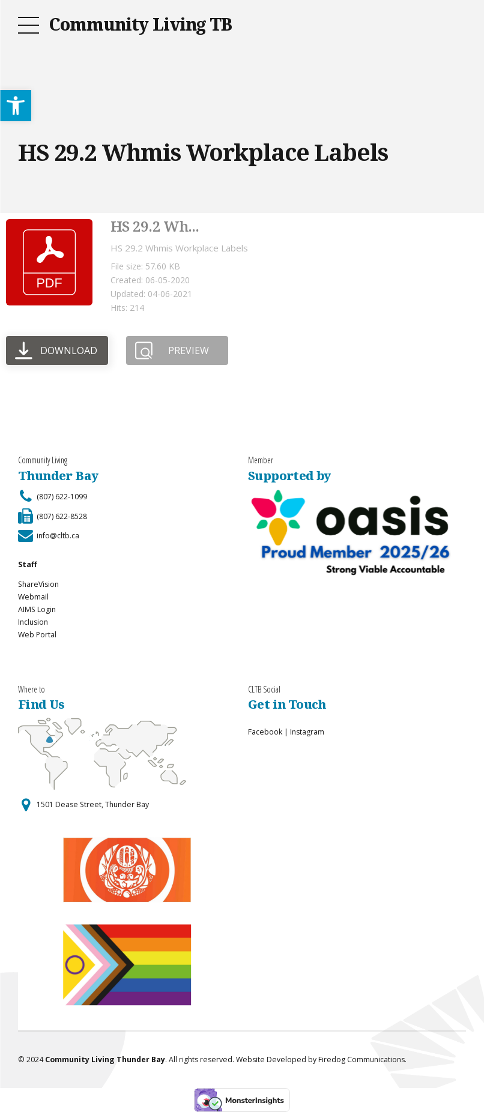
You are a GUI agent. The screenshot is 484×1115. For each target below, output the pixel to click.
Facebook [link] (265, 732)
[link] (15, 105)
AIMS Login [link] (37, 609)
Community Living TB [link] (140, 24)
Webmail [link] (33, 597)
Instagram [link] (307, 732)
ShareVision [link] (38, 584)
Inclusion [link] (33, 622)
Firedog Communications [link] (361, 1059)
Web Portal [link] (37, 635)
